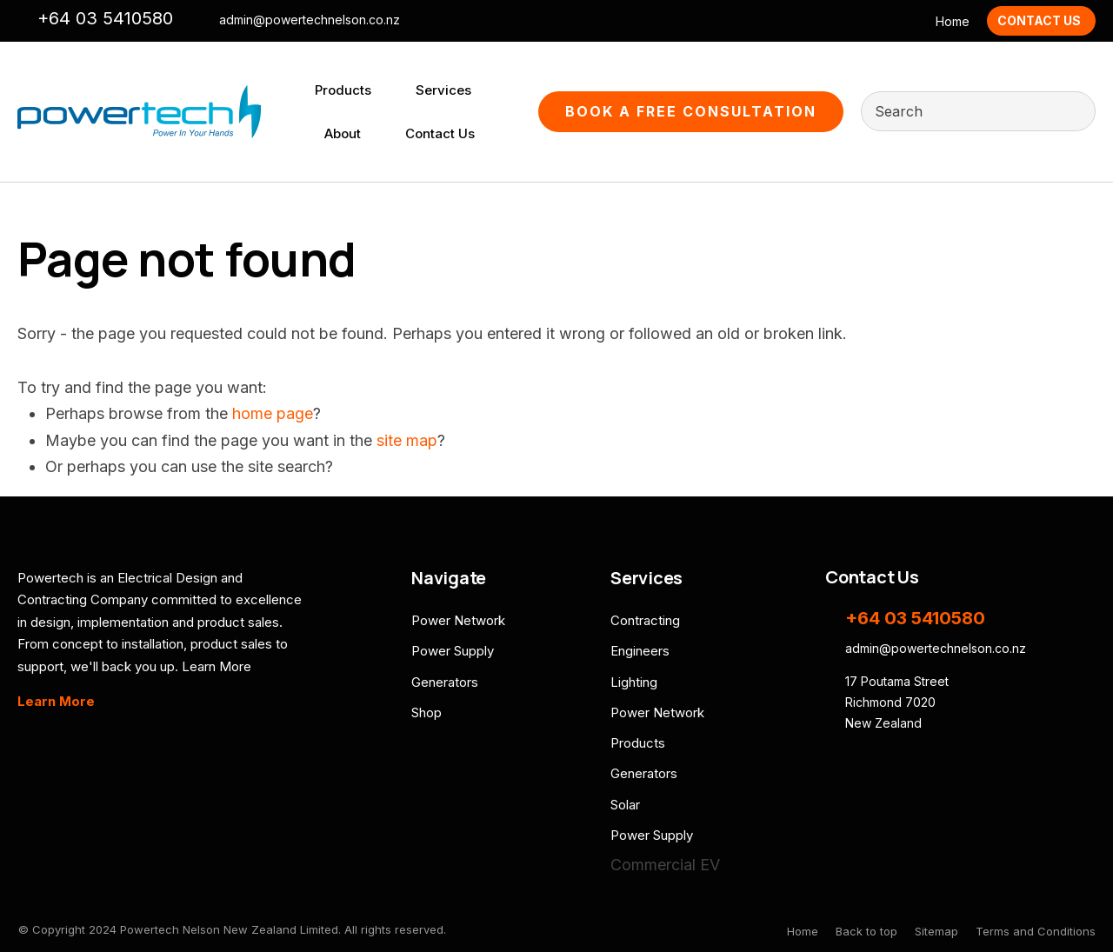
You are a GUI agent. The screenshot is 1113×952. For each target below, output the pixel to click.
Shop (426, 712)
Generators (444, 682)
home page (272, 413)
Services (443, 90)
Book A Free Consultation (690, 111)
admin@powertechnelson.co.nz (309, 20)
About (342, 133)
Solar (625, 804)
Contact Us (1039, 20)
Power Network (458, 620)
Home (953, 21)
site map (407, 440)
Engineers (640, 650)
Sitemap (936, 931)
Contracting (645, 620)
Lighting (633, 682)
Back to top (866, 931)
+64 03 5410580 (105, 18)
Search (1075, 111)
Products (343, 90)
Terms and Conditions (1036, 931)
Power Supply (452, 650)
